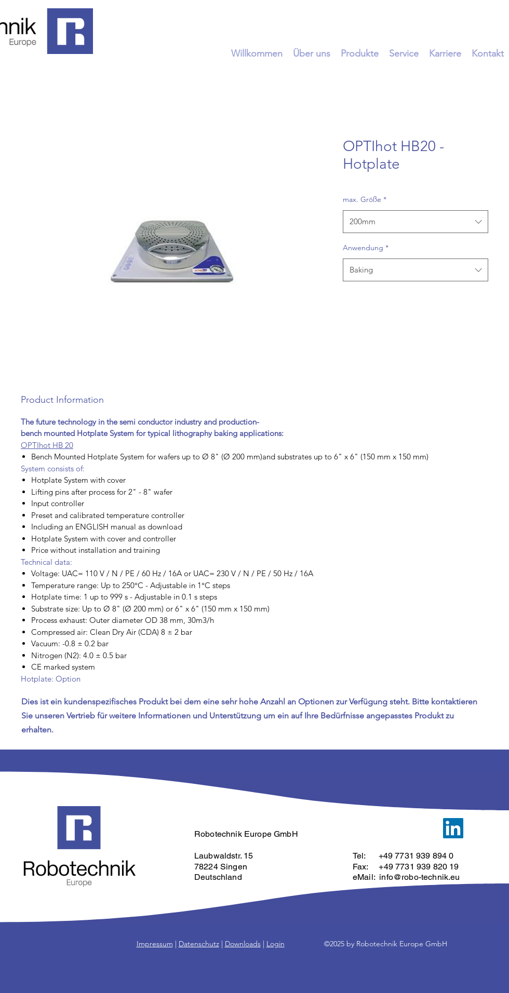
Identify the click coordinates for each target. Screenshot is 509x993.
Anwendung (366, 247)
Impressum (155, 943)
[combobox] (415, 221)
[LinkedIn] (453, 828)
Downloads (243, 943)
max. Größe (364, 199)
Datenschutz (199, 943)
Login (275, 943)
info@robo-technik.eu (419, 877)
